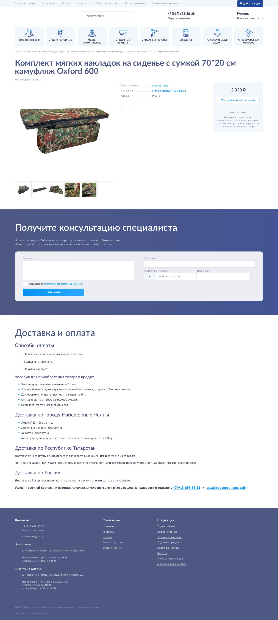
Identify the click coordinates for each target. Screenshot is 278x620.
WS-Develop (42, 613)
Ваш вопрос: (30, 258)
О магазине (48, 3)
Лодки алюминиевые (169, 537)
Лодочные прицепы (168, 542)
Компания (108, 526)
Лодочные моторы (168, 548)
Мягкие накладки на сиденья (169, 91)
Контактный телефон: (156, 271)
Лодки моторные (167, 532)
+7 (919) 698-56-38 (181, 13)
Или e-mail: (203, 271)
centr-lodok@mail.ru (33, 536)
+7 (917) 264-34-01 (33, 530)
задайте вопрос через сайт (226, 487)
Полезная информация (165, 3)
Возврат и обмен (135, 3)
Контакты (83, 3)
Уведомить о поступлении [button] (238, 100)
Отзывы (66, 3)
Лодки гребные (166, 526)
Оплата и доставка (107, 3)
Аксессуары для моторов (171, 564)
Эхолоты (162, 553)
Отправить (53, 292)
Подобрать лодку (250, 3)
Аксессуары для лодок (170, 558)
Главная (25, 3)
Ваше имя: (150, 258)
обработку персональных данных (63, 284)
